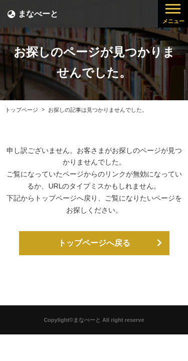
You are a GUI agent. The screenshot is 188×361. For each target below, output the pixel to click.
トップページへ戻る (94, 243)
